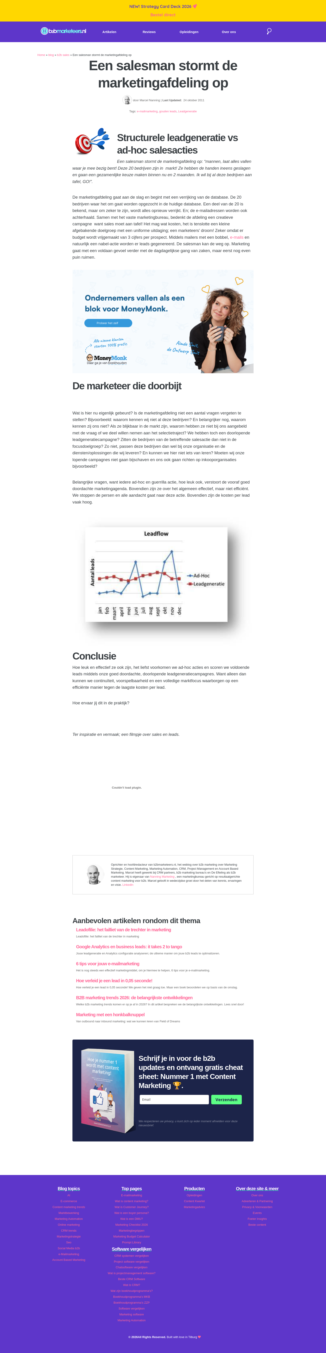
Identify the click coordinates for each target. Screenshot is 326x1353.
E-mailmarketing (131, 1195)
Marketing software (131, 1314)
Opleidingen (189, 32)
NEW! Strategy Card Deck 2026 (160, 6)
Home (41, 55)
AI (68, 1195)
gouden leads (168, 111)
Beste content (257, 1224)
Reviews (149, 32)
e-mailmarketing (147, 111)
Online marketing (69, 1224)
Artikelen (109, 32)
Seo (68, 1242)
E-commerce (68, 1201)
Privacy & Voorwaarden (257, 1207)
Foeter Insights (257, 1219)
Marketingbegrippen (131, 1230)
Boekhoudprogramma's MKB (131, 1296)
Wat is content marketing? (131, 1201)
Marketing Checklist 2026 (131, 1224)
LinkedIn (127, 884)
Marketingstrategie (69, 1236)
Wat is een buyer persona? (131, 1213)
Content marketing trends (69, 1207)
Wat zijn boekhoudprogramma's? (131, 1291)
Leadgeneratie (187, 111)
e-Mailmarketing (68, 1254)
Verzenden (226, 1099)
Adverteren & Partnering (257, 1201)
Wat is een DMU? (131, 1219)
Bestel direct (163, 14)
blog (51, 55)
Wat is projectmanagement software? (132, 1273)
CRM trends (69, 1230)
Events (257, 1213)
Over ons (229, 32)
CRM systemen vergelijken (131, 1255)
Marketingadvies (194, 1207)
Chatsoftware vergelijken (131, 1267)
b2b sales (63, 55)
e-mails (236, 237)
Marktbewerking (69, 1213)
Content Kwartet (194, 1201)
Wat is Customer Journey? (132, 1207)
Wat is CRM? (131, 1285)
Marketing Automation (69, 1219)
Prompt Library (131, 1242)
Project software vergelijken (131, 1261)
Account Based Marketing (68, 1260)
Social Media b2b (69, 1248)
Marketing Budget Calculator (131, 1236)
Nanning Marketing (162, 876)
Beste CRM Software (131, 1279)
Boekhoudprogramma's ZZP (131, 1302)
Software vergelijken (132, 1308)
